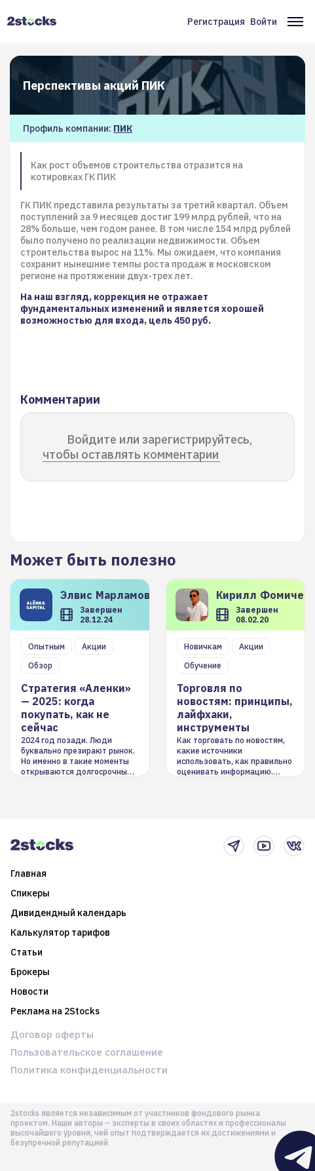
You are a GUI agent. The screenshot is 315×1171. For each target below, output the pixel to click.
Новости (29, 991)
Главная (28, 873)
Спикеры (30, 893)
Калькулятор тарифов (60, 932)
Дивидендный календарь (68, 913)
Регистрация (216, 22)
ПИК (122, 128)
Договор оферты (52, 1034)
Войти (263, 22)
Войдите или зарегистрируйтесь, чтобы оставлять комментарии (147, 447)
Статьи (26, 952)
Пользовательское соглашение (86, 1052)
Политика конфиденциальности (89, 1070)
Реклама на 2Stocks (55, 1011)
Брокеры (30, 972)
